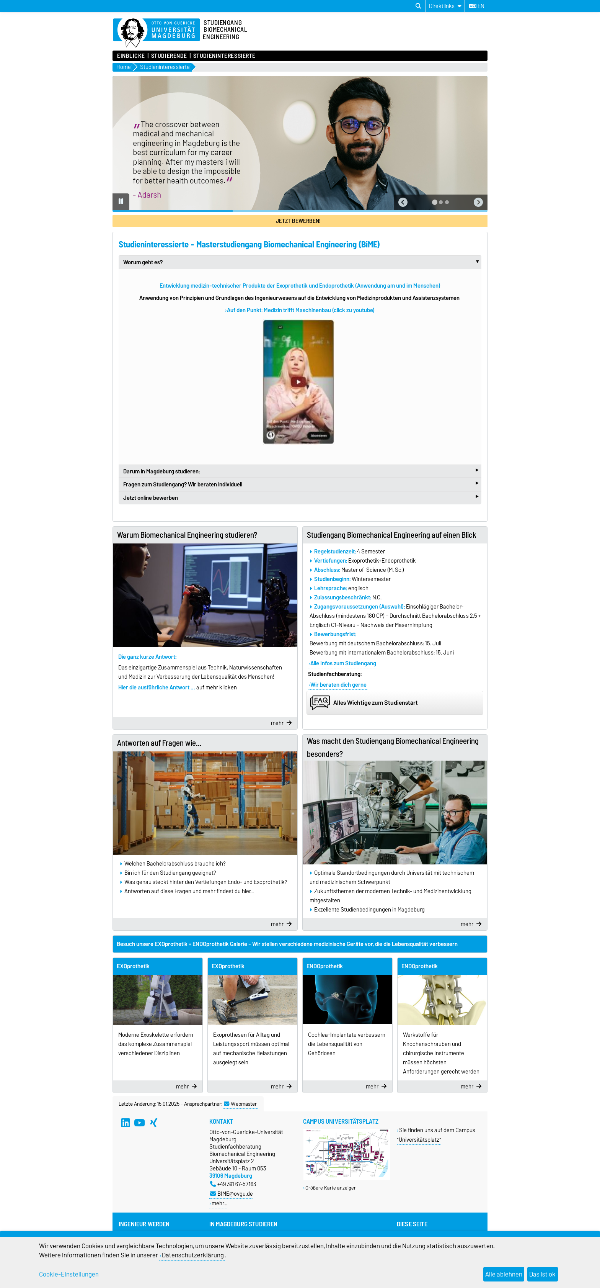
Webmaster (240, 1103)
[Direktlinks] (445, 6)
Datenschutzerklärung (193, 1255)
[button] (403, 202)
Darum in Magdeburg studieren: (300, 471)
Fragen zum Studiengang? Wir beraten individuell (300, 484)
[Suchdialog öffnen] (418, 6)
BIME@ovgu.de (231, 1193)
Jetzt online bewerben (300, 497)
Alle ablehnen (503, 1274)
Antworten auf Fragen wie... (159, 743)
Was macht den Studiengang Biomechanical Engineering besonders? (393, 748)
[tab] (434, 202)
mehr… (219, 1203)
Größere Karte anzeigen (331, 1188)
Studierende (169, 56)
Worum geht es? (302, 262)
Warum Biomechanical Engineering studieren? (187, 535)
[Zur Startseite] (156, 33)
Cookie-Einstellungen (69, 1274)
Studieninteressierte (224, 56)
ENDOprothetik (325, 966)
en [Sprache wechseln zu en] (476, 6)
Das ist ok (542, 1274)
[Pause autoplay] (120, 201)
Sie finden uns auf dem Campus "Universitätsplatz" (436, 1134)
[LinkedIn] (125, 1123)
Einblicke (131, 56)
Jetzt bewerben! (298, 221)
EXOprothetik (133, 966)
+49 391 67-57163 (233, 1184)
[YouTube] (140, 1123)
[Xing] (154, 1123)
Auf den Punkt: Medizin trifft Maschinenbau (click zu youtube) (301, 310)
